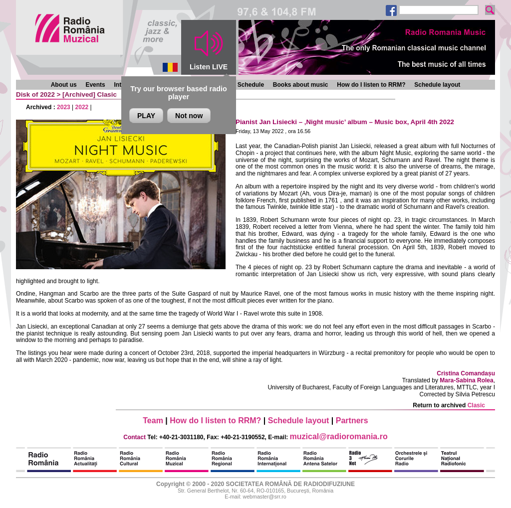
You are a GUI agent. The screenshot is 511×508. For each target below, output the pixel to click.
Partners (352, 420)
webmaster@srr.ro (264, 497)
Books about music (300, 84)
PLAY (146, 116)
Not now (189, 116)
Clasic (107, 94)
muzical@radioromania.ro (339, 436)
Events (95, 84)
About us (64, 84)
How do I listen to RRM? (371, 84)
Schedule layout (437, 84)
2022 (82, 107)
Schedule (251, 84)
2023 (63, 107)
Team (153, 420)
